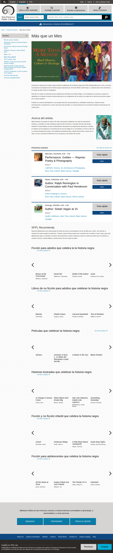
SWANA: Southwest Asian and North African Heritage (15, 62)
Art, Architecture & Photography (73, 168)
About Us (20, 537)
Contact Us (73, 537)
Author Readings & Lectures (56, 194)
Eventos (6, 36)
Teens (89, 2)
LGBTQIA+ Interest (52, 168)
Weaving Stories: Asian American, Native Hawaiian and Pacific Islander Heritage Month (15, 67)
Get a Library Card (103, 2)
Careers (53, 537)
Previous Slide (33, 265)
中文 (31, 2)
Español (22, 2)
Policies (45, 537)
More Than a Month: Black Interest (58, 171)
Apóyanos (30, 521)
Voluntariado (56, 521)
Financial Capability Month (12, 78)
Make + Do (7, 54)
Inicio (3, 30)
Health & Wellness (52, 216)
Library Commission (33, 537)
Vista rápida (102, 155)
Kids (82, 2)
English (12, 2)
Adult (48, 165)
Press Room (62, 537)
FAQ (94, 537)
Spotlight (76, 171)
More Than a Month (10, 57)
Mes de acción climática (11, 40)
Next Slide (110, 265)
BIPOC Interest (78, 197)
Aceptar (104, 547)
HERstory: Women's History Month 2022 (14, 51)
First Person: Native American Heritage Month (16, 47)
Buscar (20, 17)
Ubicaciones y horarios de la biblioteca (57, 24)
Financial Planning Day (11, 75)
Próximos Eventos (12, 30)
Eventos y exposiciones (76, 10)
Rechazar (88, 547)
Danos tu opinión (83, 521)
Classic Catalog (84, 537)
